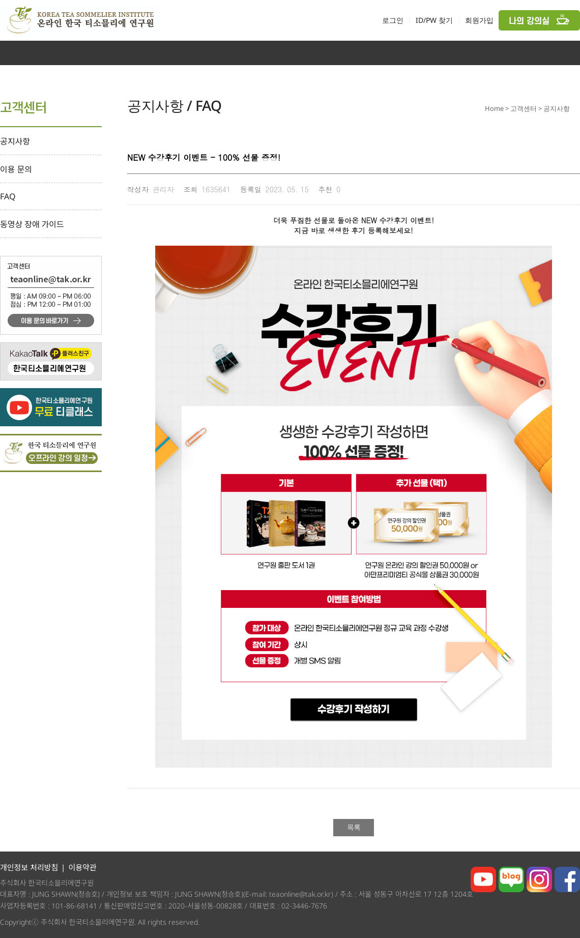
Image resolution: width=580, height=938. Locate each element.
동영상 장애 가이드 (32, 224)
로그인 (392, 20)
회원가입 (479, 20)
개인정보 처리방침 (29, 867)
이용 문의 (16, 169)
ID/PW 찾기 (434, 20)
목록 (353, 827)
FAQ (8, 196)
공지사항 (15, 141)
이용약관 (82, 867)
